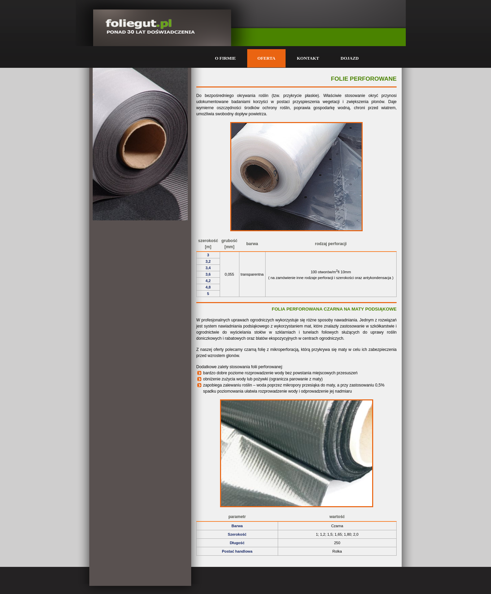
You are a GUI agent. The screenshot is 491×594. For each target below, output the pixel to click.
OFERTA (266, 58)
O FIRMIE (225, 58)
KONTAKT (308, 58)
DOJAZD (350, 58)
